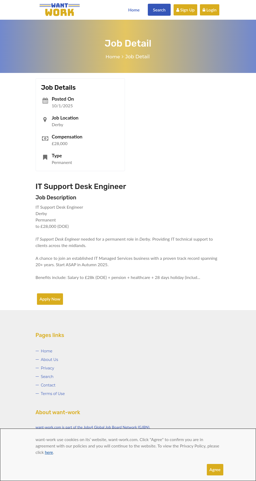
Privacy (47, 368)
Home (134, 9)
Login (209, 9)
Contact (48, 385)
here (49, 452)
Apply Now (50, 298)
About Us (49, 359)
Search (159, 9)
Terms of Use (53, 393)
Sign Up (185, 9)
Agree (215, 469)
